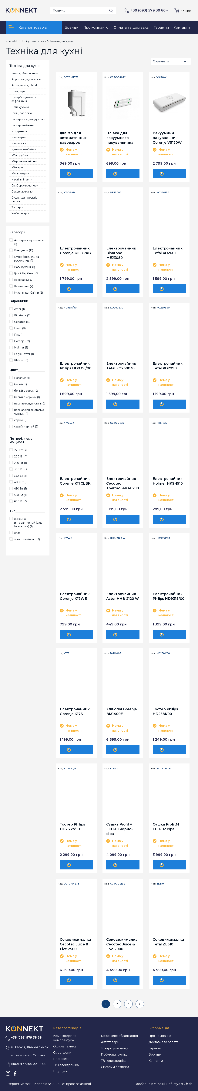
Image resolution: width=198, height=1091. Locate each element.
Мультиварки (20, 173)
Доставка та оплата (163, 1042)
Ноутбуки (60, 1071)
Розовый (22, 378)
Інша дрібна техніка (25, 73)
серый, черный (26, 426)
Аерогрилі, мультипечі (26, 79)
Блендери (18, 91)
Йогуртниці (19, 131)
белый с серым (26, 390)
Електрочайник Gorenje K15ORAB (75, 250)
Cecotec (22, 322)
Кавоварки (19, 137)
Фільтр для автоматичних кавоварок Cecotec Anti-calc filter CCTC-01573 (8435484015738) (75, 137)
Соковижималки (22, 191)
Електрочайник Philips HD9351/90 (75, 365)
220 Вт (20, 463)
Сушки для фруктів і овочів (25, 199)
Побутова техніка (114, 1054)
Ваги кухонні (20, 107)
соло (19, 533)
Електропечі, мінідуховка (28, 119)
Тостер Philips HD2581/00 (165, 711)
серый (20, 420)
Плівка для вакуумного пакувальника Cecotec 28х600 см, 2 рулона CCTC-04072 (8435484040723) (122, 137)
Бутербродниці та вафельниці (24, 99)
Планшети (61, 1059)
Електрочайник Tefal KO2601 (168, 250)
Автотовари (110, 1042)
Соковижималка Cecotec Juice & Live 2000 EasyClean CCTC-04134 (121, 944)
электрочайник (27, 539)
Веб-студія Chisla (179, 1084)
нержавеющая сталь (29, 403)
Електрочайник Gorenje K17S (75, 711)
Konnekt (11, 41)
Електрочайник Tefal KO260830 (121, 365)
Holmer (21, 347)
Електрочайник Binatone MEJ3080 (121, 253)
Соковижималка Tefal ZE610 (168, 942)
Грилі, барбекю (22, 113)
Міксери (17, 167)
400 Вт (20, 482)
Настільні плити (22, 179)
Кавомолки (19, 143)
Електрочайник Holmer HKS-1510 (168, 481)
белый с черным (27, 397)
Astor (19, 309)
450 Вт (20, 488)
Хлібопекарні (20, 213)
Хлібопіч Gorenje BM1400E (121, 711)
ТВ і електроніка (66, 1065)
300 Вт (21, 469)
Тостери (17, 207)
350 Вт (20, 475)
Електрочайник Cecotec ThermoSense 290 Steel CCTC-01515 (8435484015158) (122, 483)
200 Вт (20, 456)
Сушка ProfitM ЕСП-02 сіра (166, 826)
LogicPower (24, 354)
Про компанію (160, 1036)
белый (20, 384)
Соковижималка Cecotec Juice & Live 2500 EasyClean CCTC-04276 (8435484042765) (76, 944)
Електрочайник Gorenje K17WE (75, 596)
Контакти (156, 1061)
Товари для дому (114, 1048)
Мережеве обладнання (119, 1036)
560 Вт (20, 495)
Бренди (155, 1054)
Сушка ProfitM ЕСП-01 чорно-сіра (119, 829)
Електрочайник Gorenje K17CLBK (75, 481)
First (18, 334)
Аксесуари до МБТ (24, 85)
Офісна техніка (64, 1046)
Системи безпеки (115, 1067)
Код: (60, 77)
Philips (21, 360)
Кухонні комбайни (24, 149)
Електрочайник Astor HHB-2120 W (122, 596)
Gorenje (22, 341)
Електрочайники (23, 125)
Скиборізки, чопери (25, 185)
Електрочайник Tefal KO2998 (168, 365)
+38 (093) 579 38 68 (149, 10)
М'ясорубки (20, 155)
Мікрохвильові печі (24, 161)
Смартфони (62, 1052)
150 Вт (20, 450)
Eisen (20, 328)
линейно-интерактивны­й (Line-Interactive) (28, 522)
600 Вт (20, 501)
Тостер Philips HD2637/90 (72, 826)
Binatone (22, 315)
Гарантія (155, 1048)
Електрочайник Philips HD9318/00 (168, 596)
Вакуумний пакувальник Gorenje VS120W (167, 137)
